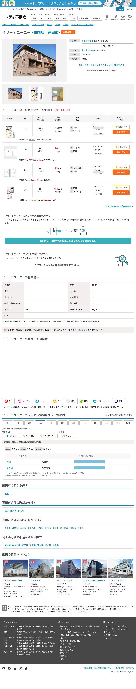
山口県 (44, 646)
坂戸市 (48, 528)
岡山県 (25, 646)
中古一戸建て (87, 635)
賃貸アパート (82, 626)
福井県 (50, 637)
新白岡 (10, 468)
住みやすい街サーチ (67, 647)
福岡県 (19, 651)
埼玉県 (85, 40)
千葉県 (33, 545)
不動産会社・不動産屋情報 (70, 641)
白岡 (9, 461)
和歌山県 (51, 643)
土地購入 (63, 638)
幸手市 (56, 528)
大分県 (44, 651)
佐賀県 (25, 651)
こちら (81, 330)
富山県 (38, 637)
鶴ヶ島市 (64, 528)
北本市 (15, 528)
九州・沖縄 (8, 651)
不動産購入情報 (65, 629)
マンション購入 (65, 632)
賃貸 (61, 626)
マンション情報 (65, 644)
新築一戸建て (76, 635)
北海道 (19, 626)
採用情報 (130, 668)
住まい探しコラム (66, 650)
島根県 (38, 646)
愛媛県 (25, 648)
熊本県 (38, 651)
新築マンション (78, 632)
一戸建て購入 (65, 635)
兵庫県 (25, 643)
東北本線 (86, 50)
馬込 (7, 510)
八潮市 (23, 528)
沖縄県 (27, 654)
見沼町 (21, 510)
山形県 (50, 626)
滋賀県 (38, 643)
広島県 (19, 646)
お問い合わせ (109, 632)
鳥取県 (31, 646)
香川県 (19, 648)
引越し (62, 659)
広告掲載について (110, 635)
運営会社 (88, 668)
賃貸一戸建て (94, 626)
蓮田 (7, 493)
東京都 (8, 545)
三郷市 (40, 528)
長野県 (31, 637)
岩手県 (31, 626)
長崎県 (31, 651)
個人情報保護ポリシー (104, 668)
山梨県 (25, 637)
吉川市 (80, 528)
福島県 (19, 628)
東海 (5, 640)
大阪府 (19, 643)
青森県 (25, 626)
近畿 (5, 643)
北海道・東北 (9, 626)
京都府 (31, 643)
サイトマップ (109, 638)
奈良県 (44, 643)
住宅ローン (64, 653)
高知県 (31, 648)
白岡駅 (39, 32)
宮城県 (38, 626)
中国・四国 (8, 646)
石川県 (44, 637)
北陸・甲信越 (9, 637)
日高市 (73, 528)
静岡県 (31, 640)
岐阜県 (25, 640)
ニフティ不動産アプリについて (116, 629)
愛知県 (19, 640)
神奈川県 (16, 545)
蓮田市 (53, 32)
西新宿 (13, 510)
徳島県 (50, 646)
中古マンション (92, 632)
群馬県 (56, 545)
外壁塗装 (63, 656)
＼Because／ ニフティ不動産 (115, 626)
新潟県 (19, 637)
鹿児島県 (20, 654)
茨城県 (40, 545)
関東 (5, 631)
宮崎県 (50, 651)
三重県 (38, 640)
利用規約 (120, 668)
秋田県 (44, 626)
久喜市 (8, 528)
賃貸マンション (70, 626)
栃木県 (48, 545)
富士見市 (32, 528)
